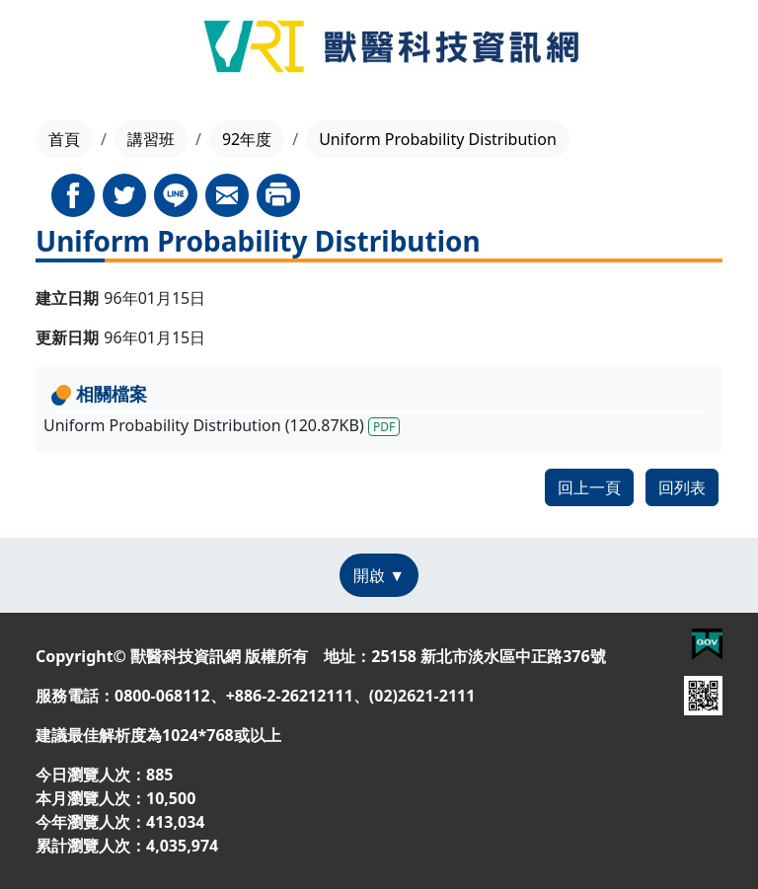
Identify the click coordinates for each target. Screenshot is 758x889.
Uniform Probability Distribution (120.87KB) (221, 425)
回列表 (682, 487)
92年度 (246, 139)
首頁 (64, 139)
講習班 (151, 139)
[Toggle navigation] (49, 49)
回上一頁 (589, 487)
